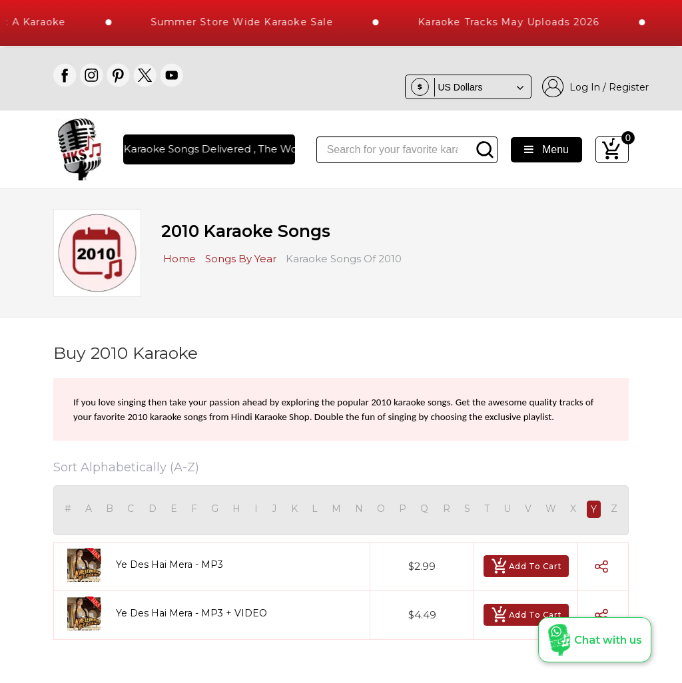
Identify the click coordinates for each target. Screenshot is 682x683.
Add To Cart (526, 566)
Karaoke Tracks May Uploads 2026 (514, 22)
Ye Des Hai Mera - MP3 (169, 564)
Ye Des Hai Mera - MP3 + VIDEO (191, 613)
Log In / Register (595, 87)
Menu (546, 149)
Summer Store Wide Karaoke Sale (248, 22)
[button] (594, 639)
